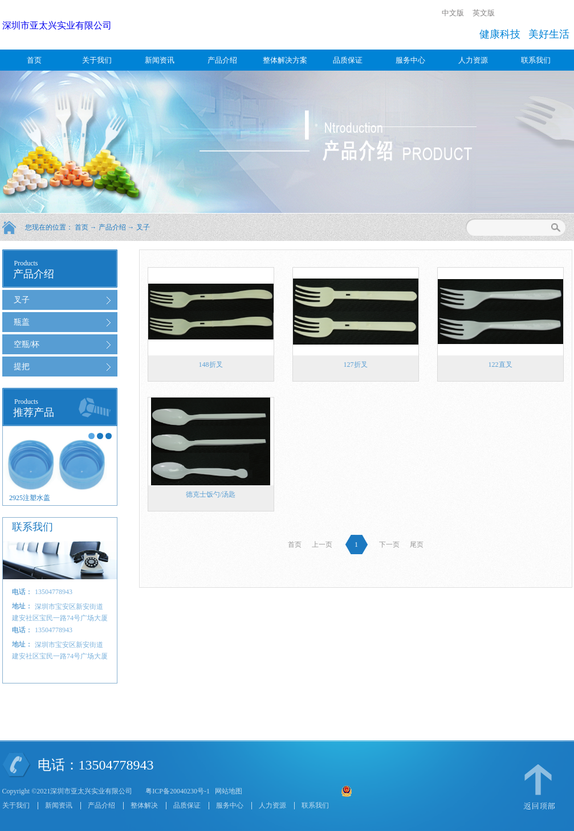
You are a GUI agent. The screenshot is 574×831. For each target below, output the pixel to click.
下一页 (389, 544)
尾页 (417, 544)
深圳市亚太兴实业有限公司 (57, 25)
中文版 (453, 13)
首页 (34, 60)
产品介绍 (112, 227)
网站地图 (226, 791)
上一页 (322, 544)
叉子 (143, 227)
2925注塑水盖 (29, 498)
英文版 (484, 13)
